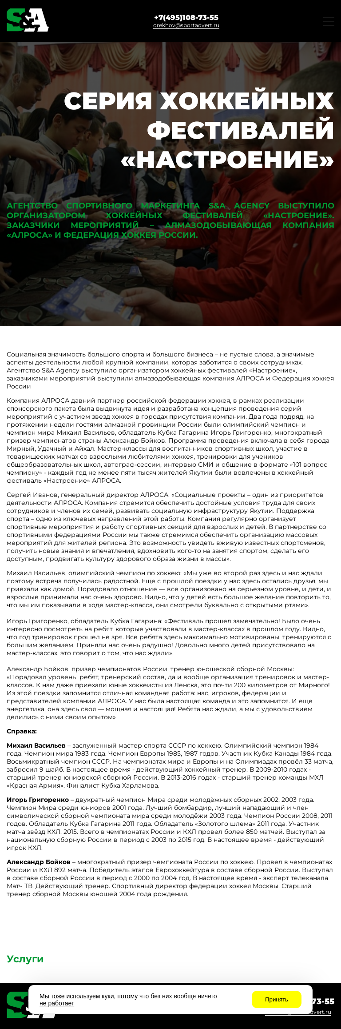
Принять (276, 999)
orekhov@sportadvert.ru (186, 25)
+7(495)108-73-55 (186, 17)
